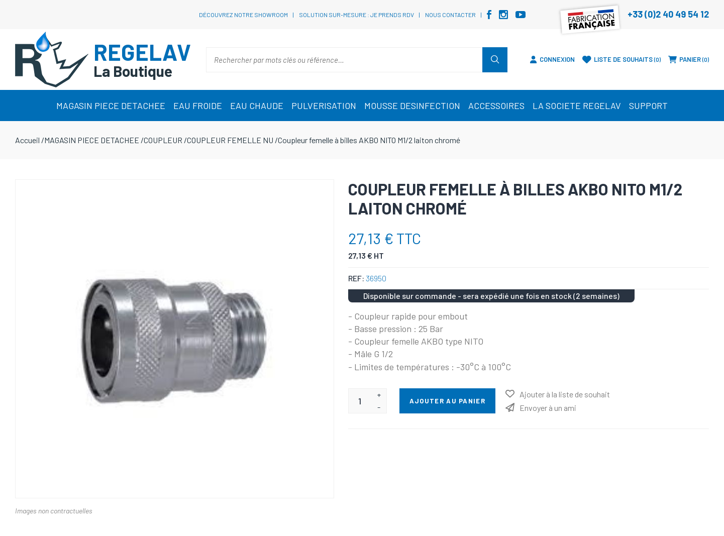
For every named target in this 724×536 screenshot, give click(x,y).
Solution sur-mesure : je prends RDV (356, 14)
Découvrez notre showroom (243, 14)
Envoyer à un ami (548, 407)
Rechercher (494, 59)
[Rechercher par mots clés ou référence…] (344, 59)
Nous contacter (450, 14)
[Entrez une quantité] (360, 401)
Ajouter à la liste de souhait (565, 394)
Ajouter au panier (447, 401)
